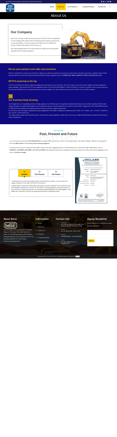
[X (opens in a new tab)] (101, 2)
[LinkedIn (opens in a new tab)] (108, 2)
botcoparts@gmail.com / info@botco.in (69, 239)
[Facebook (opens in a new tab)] (104, 2)
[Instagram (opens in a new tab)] (106, 2)
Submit (91, 237)
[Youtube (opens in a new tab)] (110, 2)
